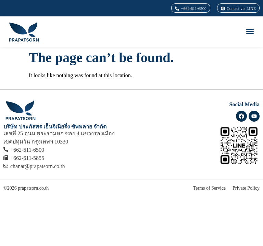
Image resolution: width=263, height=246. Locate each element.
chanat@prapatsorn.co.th (37, 166)
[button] (250, 31)
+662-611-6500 (27, 150)
